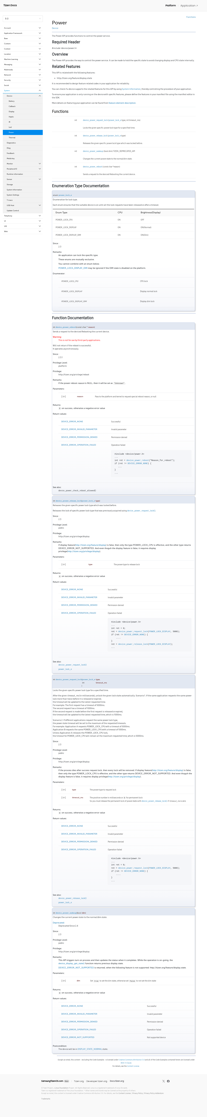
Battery (11, 101)
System (22, 90)
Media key (11, 158)
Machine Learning (22, 59)
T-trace (10, 200)
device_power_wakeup (93, 151)
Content (22, 43)
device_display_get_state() (71, 963)
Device (24, 96)
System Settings (13, 195)
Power (11, 132)
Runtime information (15, 174)
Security (22, 80)
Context (22, 48)
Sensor (24, 179)
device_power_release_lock (95, 135)
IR (9, 122)
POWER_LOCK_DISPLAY (159, 631)
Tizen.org (79, 1081)
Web (22, 231)
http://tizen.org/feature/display (90, 545)
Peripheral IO (24, 169)
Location (22, 54)
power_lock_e (115, 120)
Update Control (13, 211)
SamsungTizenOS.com (52, 1081)
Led (10, 127)
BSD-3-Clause (126, 1063)
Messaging (22, 64)
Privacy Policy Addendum (154, 1093)
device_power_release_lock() (154, 801)
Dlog (8, 148)
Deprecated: (59, 922)
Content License (133, 1066)
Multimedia (22, 69)
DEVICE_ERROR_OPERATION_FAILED (78, 445)
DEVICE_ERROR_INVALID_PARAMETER (79, 429)
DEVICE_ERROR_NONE (72, 421)
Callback (12, 106)
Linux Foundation (61, 1088)
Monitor (24, 163)
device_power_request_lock (95, 120)
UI (22, 221)
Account (22, 28)
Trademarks (45, 1099)
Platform (171, 5)
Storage (10, 185)
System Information (14, 190)
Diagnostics (11, 143)
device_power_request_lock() (141, 510)
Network (22, 75)
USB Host (24, 205)
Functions (191, 16)
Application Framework (22, 33)
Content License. (125, 1093)
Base (22, 38)
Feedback (10, 153)
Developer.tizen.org (96, 1081)
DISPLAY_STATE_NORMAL (90, 1049)
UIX (22, 226)
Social (22, 85)
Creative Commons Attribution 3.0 (132, 1060)
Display (11, 112)
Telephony (22, 215)
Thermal (12, 138)
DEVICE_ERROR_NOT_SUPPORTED (76, 967)
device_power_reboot (92, 166)
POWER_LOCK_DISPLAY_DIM (72, 268)
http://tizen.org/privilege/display (84, 551)
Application (189, 5)
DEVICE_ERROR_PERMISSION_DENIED (79, 437)
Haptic (11, 117)
